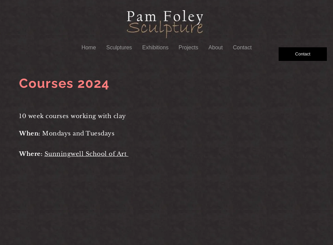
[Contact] (303, 54)
